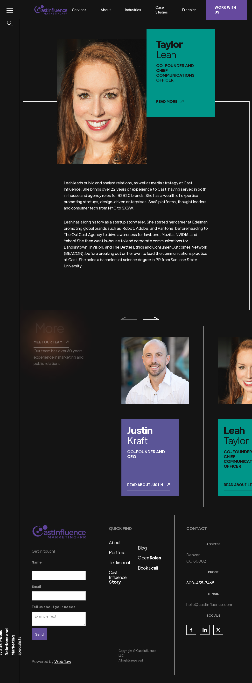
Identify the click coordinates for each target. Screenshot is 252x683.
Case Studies (161, 9)
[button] (81, 9)
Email (36, 586)
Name (37, 562)
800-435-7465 (200, 582)
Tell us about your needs (53, 607)
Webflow (62, 661)
